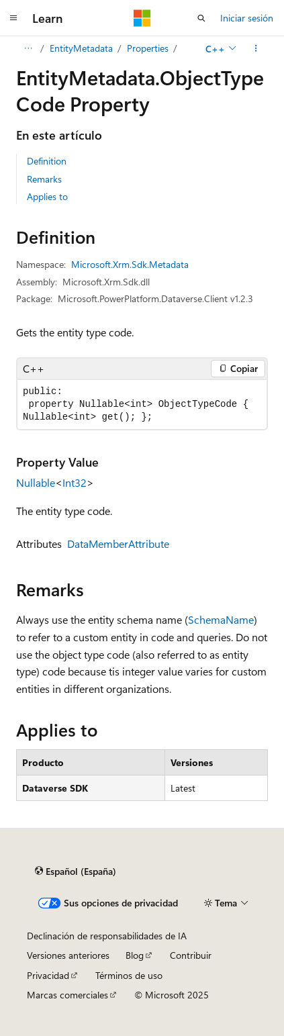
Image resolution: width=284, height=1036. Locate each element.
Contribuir (190, 955)
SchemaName (221, 619)
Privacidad (48, 975)
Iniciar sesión (246, 17)
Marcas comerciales (67, 994)
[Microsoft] (142, 18)
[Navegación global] (13, 18)
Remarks (44, 179)
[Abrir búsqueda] (201, 18)
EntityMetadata (81, 48)
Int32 (74, 482)
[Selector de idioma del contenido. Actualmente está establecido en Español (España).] (75, 871)
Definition (46, 160)
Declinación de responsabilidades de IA (107, 935)
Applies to (47, 196)
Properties (148, 48)
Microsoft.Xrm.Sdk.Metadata (130, 264)
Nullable (35, 482)
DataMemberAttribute (118, 543)
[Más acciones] (256, 48)
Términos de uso (128, 975)
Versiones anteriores (68, 955)
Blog (135, 955)
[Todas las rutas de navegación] (28, 48)
